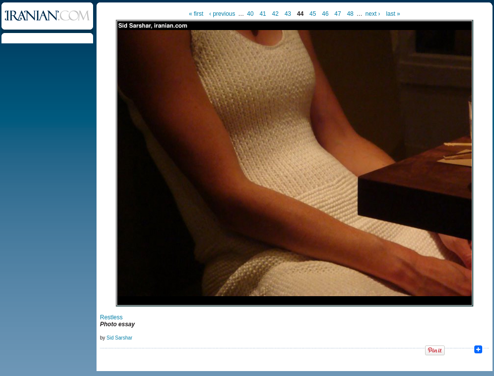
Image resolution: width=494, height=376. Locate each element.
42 (275, 13)
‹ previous (222, 13)
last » (393, 13)
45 (312, 13)
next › (372, 13)
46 (325, 13)
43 (288, 13)
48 (350, 13)
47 (337, 13)
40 (250, 13)
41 (263, 13)
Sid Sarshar (119, 338)
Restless (111, 317)
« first (196, 13)
